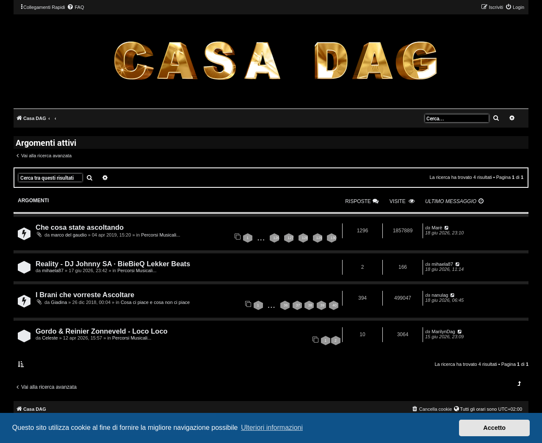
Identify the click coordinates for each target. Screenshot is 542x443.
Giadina (59, 302)
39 (322, 305)
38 (310, 305)
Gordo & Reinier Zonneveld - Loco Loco (102, 331)
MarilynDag (443, 331)
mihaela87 (53, 270)
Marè (436, 227)
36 (286, 305)
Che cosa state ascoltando (80, 227)
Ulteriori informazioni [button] (272, 427)
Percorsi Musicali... (160, 234)
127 (291, 238)
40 (334, 305)
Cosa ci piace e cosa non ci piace (155, 302)
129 (319, 238)
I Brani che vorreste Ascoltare (85, 294)
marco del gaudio (68, 234)
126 (276, 238)
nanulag (439, 295)
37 (298, 305)
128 (305, 238)
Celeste (50, 337)
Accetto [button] (494, 427)
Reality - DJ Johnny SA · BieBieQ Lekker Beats (113, 263)
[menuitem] (75, 7)
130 (333, 238)
